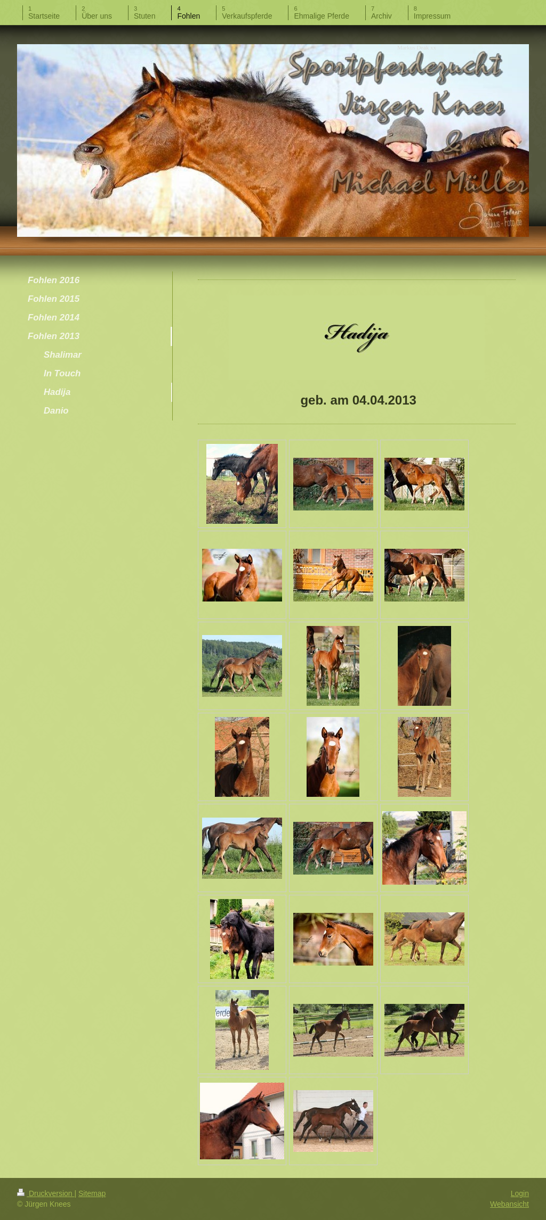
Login (520, 1193)
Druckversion (45, 1193)
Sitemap (92, 1193)
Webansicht (509, 1204)
